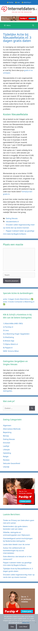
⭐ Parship (10, 2)
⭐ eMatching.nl (26, 2)
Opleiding (7, 453)
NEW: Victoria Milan (11, 351)
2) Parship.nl (8, 327)
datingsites (7, 391)
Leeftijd (6, 446)
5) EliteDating (8, 337)
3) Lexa (6, 330)
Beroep (6, 436)
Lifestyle (6, 449)
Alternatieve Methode (11, 429)
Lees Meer (23, 626)
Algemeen (7, 425)
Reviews (6, 460)
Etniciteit (6, 442)
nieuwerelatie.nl (12, 221)
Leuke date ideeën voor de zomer (16, 544)
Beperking (7, 432)
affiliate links (25, 622)
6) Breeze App (8, 341)
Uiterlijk (6, 467)
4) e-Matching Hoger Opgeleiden (16, 334)
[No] (35, 622)
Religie (5, 456)
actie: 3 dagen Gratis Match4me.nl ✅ (18, 299)
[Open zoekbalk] (33, 25)
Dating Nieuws (12, 218)
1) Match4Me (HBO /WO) (13, 323)
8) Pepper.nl (7, 347)
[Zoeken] (32, 408)
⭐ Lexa (17, 2)
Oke (12, 626)
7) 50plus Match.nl (10, 344)
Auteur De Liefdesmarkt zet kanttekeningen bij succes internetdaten (14, 550)
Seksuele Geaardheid (11, 463)
